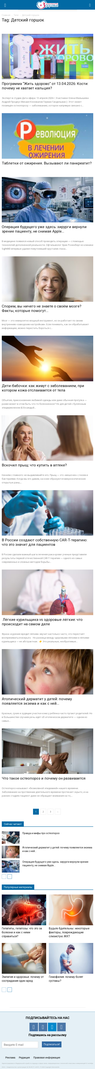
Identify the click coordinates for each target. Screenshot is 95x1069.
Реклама (10, 1057)
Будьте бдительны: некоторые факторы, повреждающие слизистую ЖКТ (69, 932)
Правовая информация (46, 1057)
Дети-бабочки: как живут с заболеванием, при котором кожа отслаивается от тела (43, 388)
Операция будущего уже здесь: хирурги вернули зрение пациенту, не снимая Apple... (44, 229)
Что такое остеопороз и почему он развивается (44, 778)
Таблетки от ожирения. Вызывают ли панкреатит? (47, 163)
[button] (90, 5)
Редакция (24, 1057)
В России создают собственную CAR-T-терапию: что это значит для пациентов (44, 542)
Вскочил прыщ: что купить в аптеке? (34, 465)
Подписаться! (52, 1044)
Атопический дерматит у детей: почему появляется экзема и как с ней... (37, 701)
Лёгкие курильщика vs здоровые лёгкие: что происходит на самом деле (42, 621)
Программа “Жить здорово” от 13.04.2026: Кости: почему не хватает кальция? (45, 86)
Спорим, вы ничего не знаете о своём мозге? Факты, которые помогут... (41, 308)
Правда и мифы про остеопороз (40, 833)
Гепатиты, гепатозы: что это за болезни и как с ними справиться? (22, 932)
